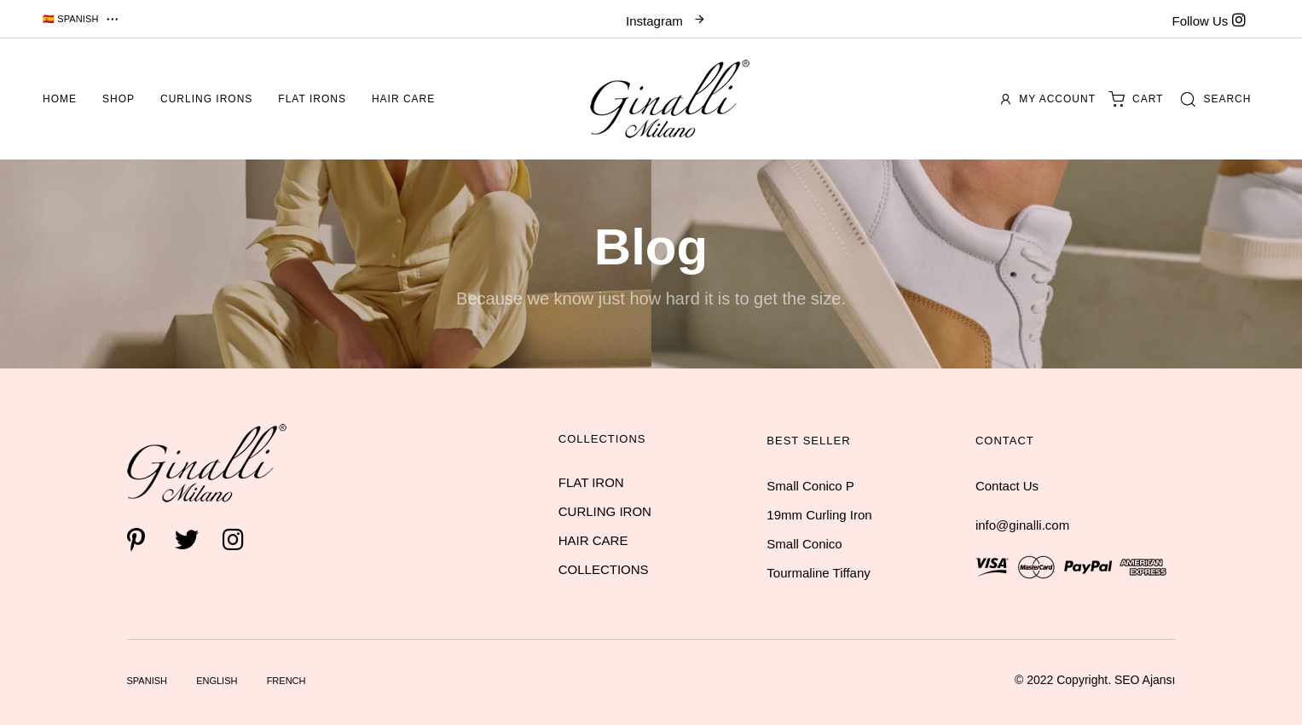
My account (1048, 99)
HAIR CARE (593, 540)
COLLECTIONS (603, 569)
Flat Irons (312, 99)
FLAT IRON (591, 482)
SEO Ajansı (1145, 680)
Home (60, 99)
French (286, 681)
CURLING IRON (604, 511)
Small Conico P (810, 485)
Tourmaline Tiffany (818, 573)
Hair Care (403, 99)
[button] (82, 19)
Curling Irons (206, 99)
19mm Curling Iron (819, 515)
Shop (118, 99)
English (216, 681)
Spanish (147, 681)
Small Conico (804, 543)
